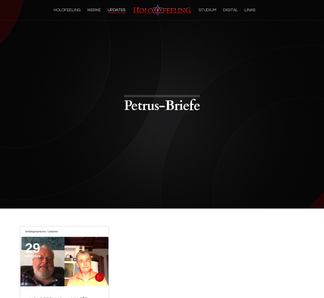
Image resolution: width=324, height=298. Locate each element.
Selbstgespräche (35, 231)
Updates (52, 231)
